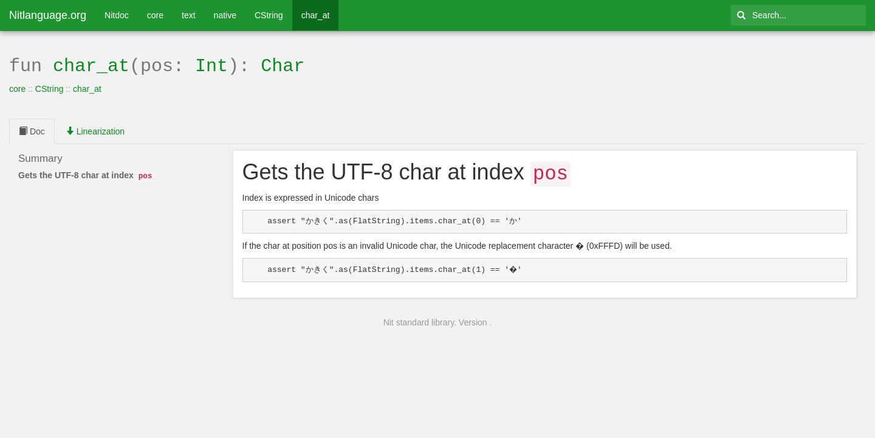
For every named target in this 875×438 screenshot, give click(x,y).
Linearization (95, 130)
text (189, 15)
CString (269, 15)
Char (282, 64)
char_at (315, 15)
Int (211, 64)
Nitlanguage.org (47, 15)
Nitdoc (117, 15)
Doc (32, 130)
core (155, 15)
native (225, 15)
